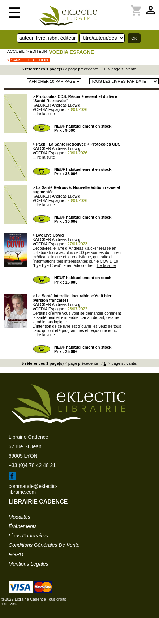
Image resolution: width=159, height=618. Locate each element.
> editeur (36, 51)
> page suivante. (122, 69)
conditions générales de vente (44, 545)
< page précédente (81, 69)
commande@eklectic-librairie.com (33, 489)
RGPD (16, 554)
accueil (16, 51)
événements (23, 526)
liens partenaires (28, 536)
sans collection (29, 60)
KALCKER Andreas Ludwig (57, 105)
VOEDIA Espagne (71, 52)
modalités (19, 517)
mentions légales (28, 564)
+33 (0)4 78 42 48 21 (32, 465)
